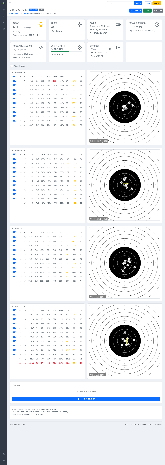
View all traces (19, 68)
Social (139, 462)
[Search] (120, 3)
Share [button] (157, 10)
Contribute (146, 462)
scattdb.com (21, 462)
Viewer (134, 10)
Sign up (157, 3)
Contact (133, 462)
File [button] (146, 10)
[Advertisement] (144, 53)
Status (154, 462)
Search (138, 3)
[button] (160, 69)
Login (148, 3)
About (159, 462)
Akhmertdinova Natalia (19, 13)
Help (127, 462)
